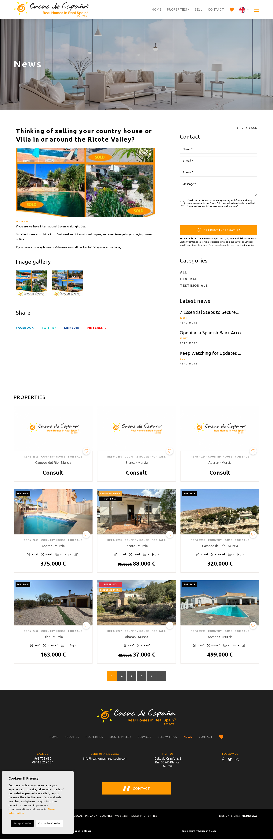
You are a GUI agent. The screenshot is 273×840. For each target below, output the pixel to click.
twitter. (49, 327)
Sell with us (167, 738)
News (188, 738)
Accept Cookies (22, 823)
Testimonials (194, 285)
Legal (78, 817)
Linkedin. (72, 327)
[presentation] (200, 217)
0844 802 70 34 (42, 763)
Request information (218, 230)
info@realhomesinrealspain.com (105, 760)
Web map (122, 817)
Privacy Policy (216, 203)
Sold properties (144, 817)
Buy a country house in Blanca (74, 832)
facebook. (25, 327)
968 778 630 (42, 760)
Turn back (247, 128)
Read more (189, 322)
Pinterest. (96, 327)
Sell (198, 9)
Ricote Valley (120, 738)
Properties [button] (177, 9)
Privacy (91, 817)
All (183, 272)
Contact (216, 9)
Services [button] (144, 738)
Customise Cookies (49, 823)
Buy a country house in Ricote (199, 832)
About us (72, 738)
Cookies (106, 817)
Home (157, 9)
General (188, 279)
